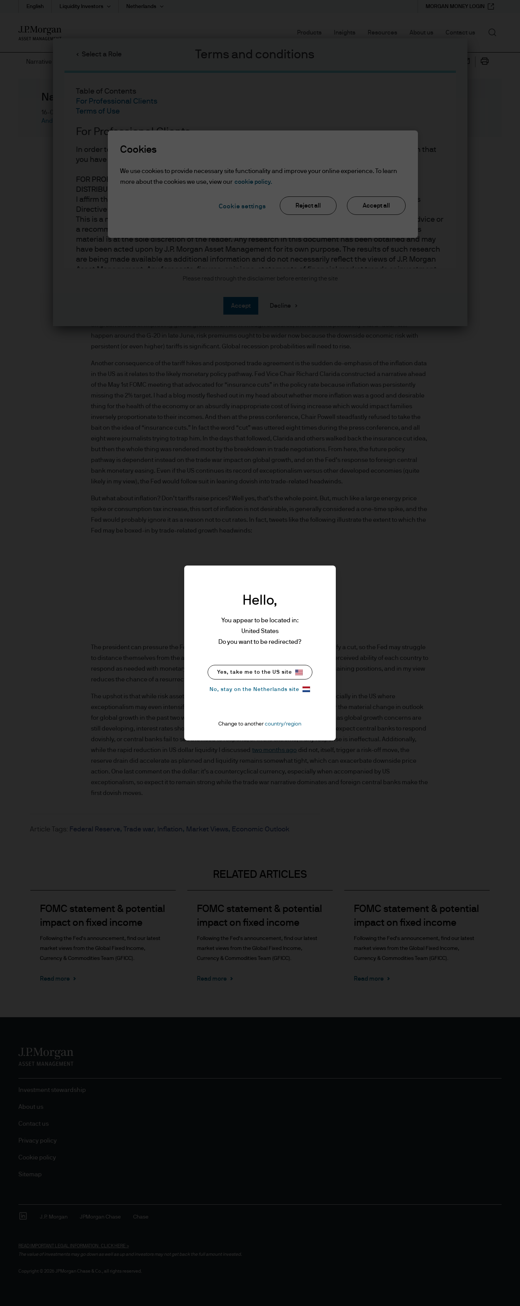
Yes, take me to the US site (260, 672)
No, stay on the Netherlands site (260, 689)
